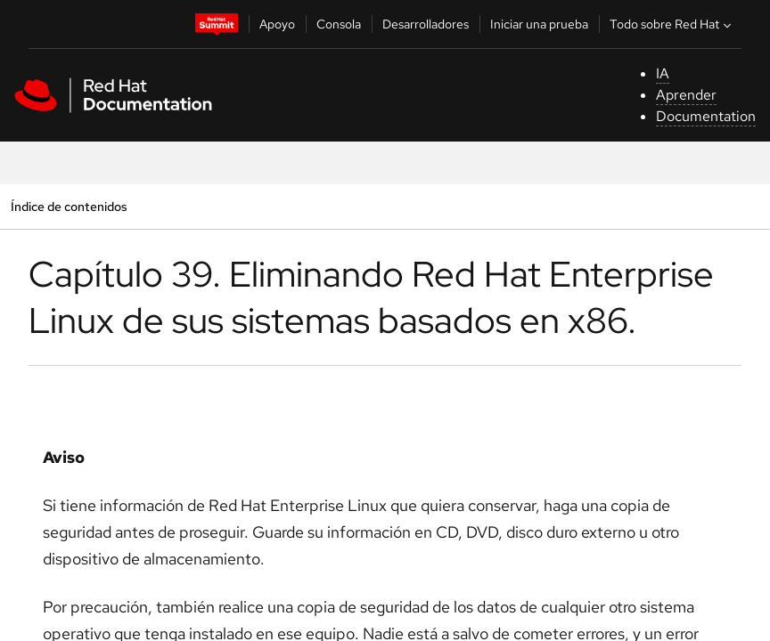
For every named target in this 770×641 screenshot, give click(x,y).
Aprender (686, 94)
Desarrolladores (425, 24)
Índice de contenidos (68, 206)
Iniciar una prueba (539, 24)
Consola (338, 24)
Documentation (706, 116)
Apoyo (277, 24)
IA (662, 73)
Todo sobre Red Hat (672, 24)
